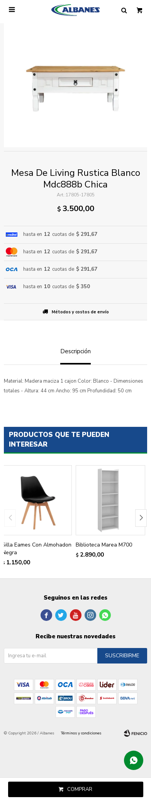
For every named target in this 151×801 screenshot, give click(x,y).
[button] (141, 518)
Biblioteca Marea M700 (104, 544)
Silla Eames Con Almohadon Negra (36, 548)
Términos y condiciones (81, 733)
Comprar (79, 789)
